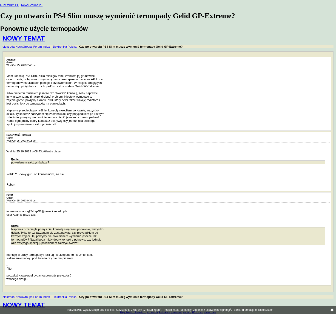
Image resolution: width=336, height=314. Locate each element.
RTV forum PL (9, 5)
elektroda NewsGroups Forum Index (26, 46)
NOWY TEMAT (24, 38)
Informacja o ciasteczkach (257, 309)
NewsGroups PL (32, 5)
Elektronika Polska (64, 46)
